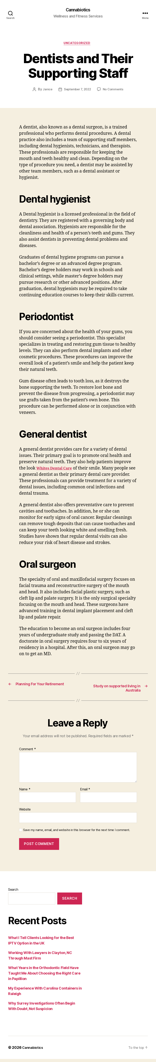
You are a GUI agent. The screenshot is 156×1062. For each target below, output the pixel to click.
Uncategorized (78, 44)
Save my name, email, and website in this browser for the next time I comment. (76, 833)
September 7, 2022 (77, 91)
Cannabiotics (77, 10)
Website (25, 812)
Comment (27, 752)
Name (24, 792)
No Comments (114, 91)
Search (13, 892)
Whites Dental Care (57, 470)
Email (85, 792)
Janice (46, 91)
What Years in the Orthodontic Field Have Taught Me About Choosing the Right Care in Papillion (44, 976)
